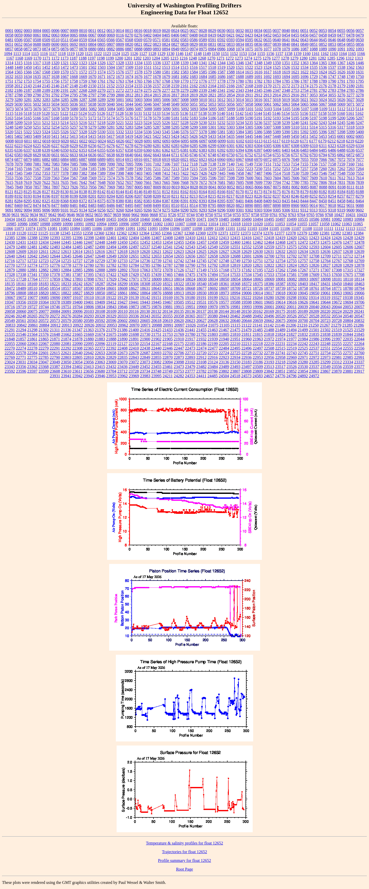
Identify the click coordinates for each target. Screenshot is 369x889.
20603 (134, 320)
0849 (304, 44)
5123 (73, 113)
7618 (18, 182)
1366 (332, 63)
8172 (249, 192)
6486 (332, 150)
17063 (145, 270)
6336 (18, 150)
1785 (286, 81)
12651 (134, 256)
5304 (240, 127)
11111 (329, 228)
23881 (348, 371)
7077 (360, 159)
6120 (295, 141)
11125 (43, 233)
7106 (166, 164)
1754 (37, 81)
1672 (111, 76)
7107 (175, 164)
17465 (167, 274)
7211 (157, 168)
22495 (235, 348)
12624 (190, 251)
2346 (267, 90)
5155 (295, 113)
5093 (194, 109)
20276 (66, 316)
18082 (292, 279)
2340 (212, 90)
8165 (212, 192)
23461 (167, 366)
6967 (240, 159)
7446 (231, 173)
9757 (246, 215)
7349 (28, 173)
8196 (46, 196)
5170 (74, 118)
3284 (55, 99)
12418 (269, 238)
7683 (231, 182)
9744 (191, 215)
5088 (148, 109)
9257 (111, 210)
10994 (101, 224)
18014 (179, 279)
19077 (32, 297)
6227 (55, 145)
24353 (190, 376)
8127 (46, 192)
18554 (55, 288)
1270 (211, 58)
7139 (221, 164)
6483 (304, 150)
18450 (337, 284)
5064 (295, 104)
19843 (111, 307)
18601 (111, 288)
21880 (89, 339)
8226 (258, 196)
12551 (235, 247)
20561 (21, 320)
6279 (138, 145)
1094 (8, 53)
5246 (350, 122)
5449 (286, 136)
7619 (28, 182)
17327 (359, 270)
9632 (24, 215)
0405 (166, 35)
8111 (351, 187)
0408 (194, 35)
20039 (303, 307)
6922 (194, 159)
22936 (246, 357)
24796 (291, 376)
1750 (360, 76)
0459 (332, 35)
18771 (337, 288)
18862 (134, 293)
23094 (167, 362)
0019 (157, 30)
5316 (332, 127)
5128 (120, 113)
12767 (337, 261)
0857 (9, 49)
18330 (190, 284)
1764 (129, 81)
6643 (157, 155)
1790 (332, 81)
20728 (337, 320)
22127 (122, 343)
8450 (323, 201)
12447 (89, 242)
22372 (100, 348)
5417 (111, 136)
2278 (175, 90)
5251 (37, 127)
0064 (64, 35)
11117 (361, 228)
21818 (269, 334)
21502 (325, 330)
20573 (55, 320)
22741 (280, 353)
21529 (359, 330)
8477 (55, 205)
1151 (225, 53)
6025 (111, 141)
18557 (66, 288)
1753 (28, 81)
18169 (32, 284)
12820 (246, 265)
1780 (240, 81)
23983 (145, 376)
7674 (212, 182)
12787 (167, 265)
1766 (148, 81)
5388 (267, 132)
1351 (286, 63)
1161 (316, 53)
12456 (190, 242)
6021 (74, 141)
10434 (10, 219)
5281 (111, 127)
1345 (231, 63)
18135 (10, 284)
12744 (190, 261)
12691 (246, 256)
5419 (129, 136)
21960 (246, 339)
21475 (235, 330)
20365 (190, 316)
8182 (323, 192)
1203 (146, 58)
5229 (194, 122)
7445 (221, 173)
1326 (101, 63)
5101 (249, 109)
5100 (240, 109)
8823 (240, 205)
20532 (325, 316)
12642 (32, 256)
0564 (92, 40)
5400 (360, 132)
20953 (112, 325)
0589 (203, 40)
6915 (129, 159)
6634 (83, 155)
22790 (55, 357)
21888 (111, 339)
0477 (341, 35)
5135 (175, 113)
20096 (78, 311)
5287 (157, 127)
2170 (267, 86)
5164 (18, 118)
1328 (120, 63)
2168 (249, 86)
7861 (46, 187)
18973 (224, 293)
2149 (83, 86)
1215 (174, 58)
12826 (314, 265)
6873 (360, 155)
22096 (100, 343)
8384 (157, 201)
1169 (28, 58)
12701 (280, 256)
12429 (359, 238)
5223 (138, 122)
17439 (156, 274)
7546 (323, 173)
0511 (64, 40)
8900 (295, 205)
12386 (21, 238)
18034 (213, 279)
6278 (129, 145)
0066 (83, 35)
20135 (178, 311)
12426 (337, 238)
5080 (74, 109)
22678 (134, 353)
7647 (92, 182)
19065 (348, 293)
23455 (156, 366)
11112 (339, 228)
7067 (332, 159)
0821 (138, 44)
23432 (111, 366)
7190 (138, 168)
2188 (37, 90)
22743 (291, 353)
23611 (77, 371)
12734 (134, 261)
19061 (325, 293)
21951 (235, 339)
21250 (314, 325)
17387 (77, 274)
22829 (111, 357)
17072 (156, 270)
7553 (9, 178)
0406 (175, 35)
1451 (37, 67)
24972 (314, 376)
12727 (77, 261)
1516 (194, 67)
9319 (341, 210)
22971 (303, 357)
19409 (100, 302)
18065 (258, 279)
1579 (148, 72)
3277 (350, 95)
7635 (64, 182)
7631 (55, 182)
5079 (65, 109)
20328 (100, 316)
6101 (231, 141)
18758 (303, 288)
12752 (269, 261)
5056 (231, 104)
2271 (111, 90)
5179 (157, 118)
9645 (61, 215)
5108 (314, 109)
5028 (360, 99)
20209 (314, 311)
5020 (295, 99)
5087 (139, 109)
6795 (332, 155)
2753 (295, 90)
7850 (28, 187)
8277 (350, 196)
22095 (89, 343)
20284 (77, 316)
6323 (332, 145)
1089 (323, 49)
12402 (122, 238)
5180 (166, 118)
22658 (111, 353)
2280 (194, 90)
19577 (224, 302)
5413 (74, 136)
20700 (303, 320)
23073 (145, 362)
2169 (258, 86)
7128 (203, 164)
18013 (168, 279)
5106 (295, 109)
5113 (350, 109)
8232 (267, 196)
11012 (202, 224)
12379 (302, 233)
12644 (55, 256)
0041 (295, 30)
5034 (55, 104)
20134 (167, 311)
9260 (120, 210)
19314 (314, 297)
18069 (269, 279)
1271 (220, 58)
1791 (341, 81)
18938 (213, 293)
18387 (280, 284)
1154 (252, 53)
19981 (235, 307)
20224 (336, 311)
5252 (46, 127)
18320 (156, 284)
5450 (295, 136)
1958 (9, 86)
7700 (267, 182)
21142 (269, 325)
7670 (194, 182)
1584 (194, 72)
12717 (21, 261)
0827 (175, 44)
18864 (145, 293)
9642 (52, 215)
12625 (201, 251)
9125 (74, 210)
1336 (157, 63)
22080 (55, 343)
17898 (89, 279)
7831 (341, 182)
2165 (221, 86)
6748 (212, 155)
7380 (74, 173)
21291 (10, 330)
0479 (360, 35)
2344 (249, 90)
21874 (66, 339)
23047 (43, 362)
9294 (212, 210)
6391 (212, 150)
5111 (332, 109)
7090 (111, 164)
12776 (55, 265)
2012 (18, 86)
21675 (111, 334)
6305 (267, 145)
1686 (221, 76)
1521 (240, 67)
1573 (92, 72)
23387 (55, 366)
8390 (175, 201)
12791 (201, 265)
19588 (235, 302)
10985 (11, 224)
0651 (9, 44)
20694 (291, 320)
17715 (10, 279)
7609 (314, 178)
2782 (323, 90)
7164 (9, 168)
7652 (120, 182)
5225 (157, 122)
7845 (9, 187)
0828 (184, 44)
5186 (212, 118)
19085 (44, 297)
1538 (341, 67)
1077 (267, 49)
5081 (83, 109)
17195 (258, 270)
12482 (43, 247)
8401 (240, 201)
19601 (258, 302)
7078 (9, 164)
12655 (179, 256)
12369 (201, 233)
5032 (37, 104)
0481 (9, 40)
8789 (203, 205)
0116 (120, 35)
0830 (203, 44)
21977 (291, 339)
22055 (10, 343)
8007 (148, 187)
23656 (89, 371)
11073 (19, 228)
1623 (314, 72)
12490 (100, 247)
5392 (304, 132)
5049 (175, 104)
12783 (122, 265)
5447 (267, 136)
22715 (190, 353)
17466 (179, 274)
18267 (89, 284)
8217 (231, 196)
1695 (295, 76)
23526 (291, 366)
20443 (224, 316)
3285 (64, 99)
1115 (35, 53)
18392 (291, 284)
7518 (286, 173)
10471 (201, 219)
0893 (157, 49)
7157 (323, 164)
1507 (120, 67)
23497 (246, 366)
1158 (288, 53)
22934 (235, 357)
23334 (348, 362)
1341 (203, 63)
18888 (167, 293)
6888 (92, 159)
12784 (134, 265)
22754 (325, 353)
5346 (175, 132)
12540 (156, 247)
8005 (139, 187)
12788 (179, 265)
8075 (277, 187)
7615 (9, 182)
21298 (32, 330)
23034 (32, 362)
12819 (235, 265)
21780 (190, 334)
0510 (55, 40)
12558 (258, 247)
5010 (203, 99)
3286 (74, 99)
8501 (166, 205)
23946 (100, 376)
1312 (349, 58)
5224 (148, 122)
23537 (314, 366)
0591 (212, 40)
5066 (314, 104)
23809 (258, 371)
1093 (360, 49)
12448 (100, 242)
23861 (314, 371)
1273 (239, 58)
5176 (129, 118)
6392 (221, 150)
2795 (74, 95)
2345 (258, 90)
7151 (267, 164)
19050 (314, 293)
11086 (97, 228)
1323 (83, 63)
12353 (76, 233)
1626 (341, 72)
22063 (32, 343)
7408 (157, 173)
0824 (166, 44)
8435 (286, 201)
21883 (100, 339)
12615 (89, 251)
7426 (203, 173)
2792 (55, 95)
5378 (203, 132)
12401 (111, 238)
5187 (221, 118)
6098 (212, 141)
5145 (267, 113)
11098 (197, 228)
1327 (111, 63)
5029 (9, 104)
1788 (314, 81)
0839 (277, 44)
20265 (32, 316)
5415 (92, 136)
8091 (332, 187)
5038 (92, 104)
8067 (268, 187)
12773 (21, 265)
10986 (22, 224)
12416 (246, 238)
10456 (122, 219)
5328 (83, 132)
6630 (46, 155)
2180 (350, 86)
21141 (258, 325)
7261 (332, 168)
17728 (21, 279)
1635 (37, 76)
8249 (304, 196)
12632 (280, 251)
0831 (212, 44)
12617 (111, 251)
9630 (6, 215)
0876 (64, 49)
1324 (92, 63)
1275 (257, 58)
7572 (101, 178)
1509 (129, 67)
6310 (314, 145)
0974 (194, 49)
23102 (190, 362)
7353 (46, 173)
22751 (314, 353)
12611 (43, 251)
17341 (32, 274)
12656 (190, 256)
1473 (74, 67)
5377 (194, 132)
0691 (64, 44)
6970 (258, 159)
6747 (203, 155)
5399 (350, 132)
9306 (286, 210)
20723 (325, 320)
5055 (221, 104)
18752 (291, 288)
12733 (122, 261)
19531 (201, 302)
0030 (221, 30)
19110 (89, 297)
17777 (44, 279)
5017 (267, 99)
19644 (325, 302)
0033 (249, 30)
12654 (167, 256)
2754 (304, 90)
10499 (291, 219)
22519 (291, 348)
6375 (175, 150)
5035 (64, 104)
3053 (314, 95)
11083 (64, 228)
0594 (240, 40)
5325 (55, 132)
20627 (201, 320)
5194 (286, 118)
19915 (179, 307)
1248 (193, 58)
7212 (166, 168)
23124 (213, 362)
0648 (341, 40)
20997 (179, 325)
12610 (32, 251)
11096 (175, 228)
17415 (100, 274)
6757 (295, 155)
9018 (332, 205)
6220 (359, 141)
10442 (66, 219)
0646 (332, 40)
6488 (341, 150)
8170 (240, 192)
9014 (314, 205)
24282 (179, 376)
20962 (123, 325)
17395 (89, 274)
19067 (10, 297)
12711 (337, 256)
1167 (10, 58)
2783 (332, 90)
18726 (258, 288)
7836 (350, 182)
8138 (83, 192)
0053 (323, 30)
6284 (184, 145)
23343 (10, 366)
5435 (231, 136)
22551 (325, 348)
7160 (350, 164)
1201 (128, 58)
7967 (102, 187)
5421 (148, 136)
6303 (249, 145)
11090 (119, 228)
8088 (323, 187)
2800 (120, 95)
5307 (267, 127)
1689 (249, 76)
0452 (267, 35)
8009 (157, 187)
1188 (83, 58)
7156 (313, 164)
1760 (92, 81)
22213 (246, 343)
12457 (201, 242)
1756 (55, 81)
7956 (92, 187)
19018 (280, 293)
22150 (134, 343)
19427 (122, 302)
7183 (74, 168)
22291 (55, 348)
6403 (286, 150)
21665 (77, 334)
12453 (156, 242)
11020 (258, 224)
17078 (167, 270)
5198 (323, 118)
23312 (337, 362)
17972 (145, 279)
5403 (28, 136)
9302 (249, 210)
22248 (325, 343)
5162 (359, 113)
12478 (359, 242)
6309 (304, 145)
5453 (323, 136)
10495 (269, 219)
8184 (341, 192)
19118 (100, 297)
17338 (21, 274)
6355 (101, 150)
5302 (221, 127)
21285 (347, 325)
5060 (258, 104)
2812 (129, 95)
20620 (179, 320)
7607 (304, 178)
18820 (43, 293)
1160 (307, 53)
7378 (64, 173)
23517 (280, 366)
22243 (314, 343)
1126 (134, 53)
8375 (101, 201)
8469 (18, 205)
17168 (224, 270)
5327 (74, 132)
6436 (295, 150)
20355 (167, 316)
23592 (10, 371)
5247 (360, 122)
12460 (235, 242)
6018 (46, 141)
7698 (249, 182)
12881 (32, 270)
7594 (194, 178)
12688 (235, 256)
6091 (148, 141)
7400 (129, 173)
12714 (359, 256)
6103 (249, 141)
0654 (28, 44)
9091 (9, 210)
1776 (203, 81)
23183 (246, 362)
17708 (359, 274)
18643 (156, 288)
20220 (325, 311)
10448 (89, 219)
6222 (9, 145)
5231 (212, 122)
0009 (74, 30)
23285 (314, 362)
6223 (18, 145)
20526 (291, 316)
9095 (37, 210)
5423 (166, 136)
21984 (303, 339)
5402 (18, 136)
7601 (258, 178)
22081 (66, 343)
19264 (257, 297)
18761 (314, 288)
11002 (158, 224)
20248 (21, 316)
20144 (224, 311)
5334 (138, 132)
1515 (184, 67)
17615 (325, 274)
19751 (66, 307)
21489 (280, 330)
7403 (138, 173)
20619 (167, 320)
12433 (32, 242)
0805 (101, 44)
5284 (138, 127)
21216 (302, 325)
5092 (185, 109)
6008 (9, 141)
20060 (21, 311)
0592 (221, 40)
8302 (37, 201)
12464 (269, 242)
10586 (314, 219)
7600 (249, 178)
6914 (120, 159)
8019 (175, 187)
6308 (295, 145)
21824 (280, 334)
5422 (157, 136)
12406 (145, 238)
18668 (190, 288)
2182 (9, 90)
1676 (138, 76)
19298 (291, 297)
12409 (179, 238)
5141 (230, 113)
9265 (138, 210)
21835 (314, 334)
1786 (295, 81)
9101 (64, 210)
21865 (43, 339)
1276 (266, 58)
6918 (157, 159)
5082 (92, 109)
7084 (65, 164)
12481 (32, 247)
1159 (297, 53)
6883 (55, 159)
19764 (77, 307)
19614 (280, 302)
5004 (148, 99)
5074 (19, 109)
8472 (28, 205)
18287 (100, 284)
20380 (213, 316)
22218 (258, 343)
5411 (55, 136)
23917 (359, 371)
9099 (55, 210)
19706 (359, 302)
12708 (314, 256)
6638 (111, 155)
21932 (201, 339)
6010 (19, 141)
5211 (37, 122)
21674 (100, 334)
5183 (194, 118)
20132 (156, 311)
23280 (303, 362)
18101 (337, 279)
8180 (314, 192)
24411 (201, 376)
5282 (120, 127)
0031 (231, 30)
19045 (303, 293)
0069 (111, 35)
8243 (286, 196)
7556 (18, 178)
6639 (120, 155)
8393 (203, 201)
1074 (240, 49)
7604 (277, 178)
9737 (181, 215)
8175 (277, 192)
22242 (303, 343)
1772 (194, 81)
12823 (280, 265)
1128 (152, 53)
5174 (111, 118)
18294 (111, 284)
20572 (43, 320)
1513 (166, 67)
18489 (21, 288)
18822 (66, 293)
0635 (267, 40)
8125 (28, 192)
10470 (190, 219)
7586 (157, 178)
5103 (268, 109)
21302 (43, 330)
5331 (111, 132)
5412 (64, 136)
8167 (231, 192)
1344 (221, 63)
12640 (10, 256)
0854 (341, 44)
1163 (334, 53)
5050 (184, 104)
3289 (101, 99)
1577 (129, 72)
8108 (341, 187)
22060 (21, 343)
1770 (184, 81)
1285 (331, 58)
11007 (180, 224)
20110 (123, 311)
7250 (258, 168)
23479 (190, 366)
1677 (148, 76)
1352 (295, 63)
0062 (46, 35)
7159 (341, 164)
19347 (10, 302)
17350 (43, 274)
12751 (258, 261)
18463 (359, 284)
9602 (360, 210)
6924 (212, 159)
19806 (89, 307)
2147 (64, 86)
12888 (100, 270)
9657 (108, 215)
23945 (89, 376)
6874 (9, 159)
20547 (359, 316)
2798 (101, 95)
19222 (246, 297)
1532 (295, 67)
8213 (194, 196)
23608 (55, 371)
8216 (221, 196)
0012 (101, 30)
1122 (98, 53)
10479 (213, 219)
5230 (203, 122)
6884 (64, 159)
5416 (101, 136)
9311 (295, 210)
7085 (74, 164)
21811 (246, 334)
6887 (83, 159)
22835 (122, 357)
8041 (212, 187)
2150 (92, 86)
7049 (295, 159)
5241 (304, 122)
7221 (231, 168)
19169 (167, 297)
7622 (46, 182)
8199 (74, 196)
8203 (101, 196)
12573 (280, 247)
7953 (83, 187)
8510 (175, 205)
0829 (194, 44)
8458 (341, 201)
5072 (360, 104)
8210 (166, 196)
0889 (148, 49)
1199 (110, 58)
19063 (337, 293)
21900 (145, 339)
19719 (21, 307)
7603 (267, 178)
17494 (213, 274)
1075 (249, 49)
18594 (100, 288)
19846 (122, 307)
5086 (129, 109)
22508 (269, 348)
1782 (258, 81)
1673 (120, 76)
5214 (64, 122)
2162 (194, 86)
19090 (55, 297)
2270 (101, 90)
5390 (286, 132)
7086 (83, 164)
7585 (148, 178)
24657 (269, 376)
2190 (55, 90)
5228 (184, 122)
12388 (32, 238)
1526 (286, 67)
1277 (276, 58)
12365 (155, 233)
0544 (74, 40)
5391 (295, 132)
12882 (43, 270)
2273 (129, 90)
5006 (166, 99)
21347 (77, 330)
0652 (18, 44)
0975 (203, 49)
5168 (55, 118)
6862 (341, 155)
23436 (122, 366)
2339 (203, 90)
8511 (184, 205)
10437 (43, 219)
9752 (218, 215)
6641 (138, 155)
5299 (194, 127)
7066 (323, 159)
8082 (295, 187)
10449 (100, 219)
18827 (77, 293)
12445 (66, 242)
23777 (190, 371)
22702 (167, 353)
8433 (277, 201)
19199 (213, 297)
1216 (183, 58)
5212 (46, 122)
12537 (145, 247)
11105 (274, 228)
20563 (32, 320)
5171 (83, 118)
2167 (240, 86)
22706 (179, 353)
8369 (74, 201)
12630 (258, 251)
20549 (10, 320)
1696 (304, 76)
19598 (246, 302)
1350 (277, 63)
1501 (83, 67)
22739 (269, 353)
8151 (157, 192)
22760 (359, 353)
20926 (89, 325)
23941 (66, 376)
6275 (101, 145)
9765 (310, 215)
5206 (350, 118)
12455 (179, 242)
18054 (235, 279)
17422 (111, 274)
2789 (28, 95)
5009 (194, 99)
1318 (46, 63)
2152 (111, 86)
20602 (122, 320)
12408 (167, 238)
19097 (66, 297)
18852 (111, 293)
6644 (166, 155)
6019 (56, 141)
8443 (295, 201)
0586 (194, 40)
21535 (10, 334)
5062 (277, 104)
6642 (148, 155)
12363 (133, 233)
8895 (258, 205)
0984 (212, 49)
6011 (28, 141)
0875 (55, 49)
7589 (175, 178)
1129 (161, 53)
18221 (55, 284)
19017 (269, 293)
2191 (64, 90)
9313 (314, 210)
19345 (359, 297)
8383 (148, 201)
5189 (240, 118)
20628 (213, 320)
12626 (213, 251)
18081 (280, 279)
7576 (120, 178)
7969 (111, 187)
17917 (100, 279)
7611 (332, 178)
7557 (28, 178)
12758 (314, 261)
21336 (66, 330)
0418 (203, 35)
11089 (108, 228)
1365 (323, 63)
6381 (184, 150)
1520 (231, 67)
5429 (203, 136)
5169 (64, 118)
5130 (129, 113)
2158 (166, 86)
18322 (179, 284)
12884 (66, 270)
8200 (83, 196)
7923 (65, 187)
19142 (145, 297)
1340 (194, 63)
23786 (213, 371)
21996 (325, 339)
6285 (194, 145)
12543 (190, 247)
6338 (37, 150)
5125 (92, 113)
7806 (323, 182)
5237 (267, 122)
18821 (55, 293)
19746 (55, 307)
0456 (304, 35)
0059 (18, 35)
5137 (193, 113)
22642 (89, 353)
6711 (175, 155)
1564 (9, 72)
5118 (28, 113)
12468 (280, 242)
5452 (314, 136)
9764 (301, 215)
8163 (194, 192)
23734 (145, 371)
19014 (258, 293)
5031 (28, 104)
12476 (337, 242)
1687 (231, 76)
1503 (101, 67)
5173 (101, 118)
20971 (145, 325)
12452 (145, 242)
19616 (291, 302)
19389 (66, 302)
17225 (269, 270)
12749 (235, 261)
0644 (314, 40)
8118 (360, 187)
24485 (212, 376)
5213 (55, 122)
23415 (100, 366)
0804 (92, 44)
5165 (28, 118)
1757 (64, 81)
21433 (167, 330)
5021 (304, 99)
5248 (9, 127)
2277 (166, 90)
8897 (267, 205)
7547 (332, 173)
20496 (269, 316)
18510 (32, 288)
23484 (213, 366)
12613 (66, 251)
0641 (286, 40)
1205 (165, 58)
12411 (201, 238)
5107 (305, 109)
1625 (332, 72)
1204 (156, 58)
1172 (55, 58)
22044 (359, 339)
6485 (323, 150)
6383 (203, 150)
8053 (240, 187)
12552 (246, 247)
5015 (249, 99)
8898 (277, 205)
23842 (269, 371)
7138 (212, 164)
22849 (145, 357)
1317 (37, 63)
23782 (201, 371)
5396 (323, 132)
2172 (286, 86)
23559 (348, 366)
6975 (277, 159)
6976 (286, 159)
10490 (246, 219)
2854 (231, 95)
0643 (304, 40)
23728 (134, 371)
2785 (350, 90)
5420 (138, 136)
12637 (337, 251)
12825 (303, 265)
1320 (55, 63)
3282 (37, 99)
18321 (167, 284)
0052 (314, 30)
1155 (261, 53)
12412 (213, 238)
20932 (100, 325)
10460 (145, 219)
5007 (175, 99)
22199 (213, 343)
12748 (224, 261)
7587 (166, 178)
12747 (213, 261)
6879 (28, 159)
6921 (184, 159)
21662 (66, 334)
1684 (203, 76)
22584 (32, 353)
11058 (325, 224)
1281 (313, 58)
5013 (231, 99)
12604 (325, 247)
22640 (77, 353)
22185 (190, 343)
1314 (9, 63)
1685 (212, 76)
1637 (46, 76)
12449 (111, 242)
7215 (194, 168)
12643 (43, 256)
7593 (184, 178)
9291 (194, 210)
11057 (313, 224)
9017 (323, 205)
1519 (221, 67)
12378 (291, 233)
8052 (231, 187)
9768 (329, 215)
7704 (277, 182)
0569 (138, 40)
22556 (359, 348)
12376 (268, 233)
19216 (235, 297)
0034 (258, 30)
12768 (348, 261)
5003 (138, 99)
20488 (246, 316)
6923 (203, 159)
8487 (120, 205)
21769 (179, 334)
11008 (191, 224)
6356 (111, 150)
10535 (303, 219)
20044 (337, 307)
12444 (55, 242)
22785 (43, 357)
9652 (89, 215)
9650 (80, 215)
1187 (73, 58)
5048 (166, 104)
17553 (269, 274)
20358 (179, 316)
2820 (203, 95)
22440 (156, 348)
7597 (221, 178)
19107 (78, 297)
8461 (350, 201)
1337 (166, 63)
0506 (18, 40)
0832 (221, 44)
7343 (9, 173)
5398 (341, 132)
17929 (111, 279)
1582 (175, 72)
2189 (46, 90)
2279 (184, 90)
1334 (138, 63)
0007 (64, 30)
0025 (184, 30)
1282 (322, 58)
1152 (234, 53)
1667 (64, 76)
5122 (64, 113)
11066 (8, 228)
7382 (83, 173)
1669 (83, 76)
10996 (124, 224)
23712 (122, 371)
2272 (120, 90)
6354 (92, 150)
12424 (325, 238)
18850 (100, 293)
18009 (156, 279)
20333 (122, 316)
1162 (325, 53)
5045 (138, 104)
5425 (184, 136)
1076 (258, 49)
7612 (341, 178)
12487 (89, 247)
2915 (286, 95)
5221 (120, 122)
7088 (92, 164)
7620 (37, 182)
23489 (224, 366)
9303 (258, 210)
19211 (224, 297)
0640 (277, 40)
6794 (323, 155)
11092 (142, 228)
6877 (18, 159)
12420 (291, 238)
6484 (314, 150)
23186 (258, 362)
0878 (83, 49)
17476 (201, 274)
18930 (201, 293)
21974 (280, 339)
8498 (148, 205)
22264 (359, 343)
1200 (119, 58)
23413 (89, 366)
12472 (303, 242)
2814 (148, 95)
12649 (111, 256)
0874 (46, 49)
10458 (134, 219)
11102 (241, 228)
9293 (203, 210)
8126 (37, 192)
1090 (332, 49)
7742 (286, 182)
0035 (267, 30)
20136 (190, 311)
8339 (55, 201)
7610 (323, 178)
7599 (240, 178)
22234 (291, 343)
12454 (167, 242)
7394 (111, 173)
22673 (122, 353)
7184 (83, 168)
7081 (37, 164)
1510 (138, 67)
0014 (120, 30)
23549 (325, 366)
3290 (111, 99)
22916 (213, 357)
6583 (18, 155)
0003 (28, 30)
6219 (350, 141)
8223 (249, 196)
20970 (134, 325)
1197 (92, 58)
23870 (337, 371)
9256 (101, 210)
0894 (166, 49)
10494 (258, 219)
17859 (55, 279)
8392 (194, 201)
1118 (62, 53)
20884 (44, 325)
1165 (352, 53)
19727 (32, 307)
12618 (122, 251)
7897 (56, 187)
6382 (194, 150)
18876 (156, 293)
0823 (157, 44)
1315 (18, 63)
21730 (145, 334)
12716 (10, 261)
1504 (111, 67)
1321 (64, 63)
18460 (348, 284)
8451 (332, 201)
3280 (18, 99)
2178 (332, 86)
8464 (360, 201)
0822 (148, 44)
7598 (231, 178)
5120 (46, 113)
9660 (126, 215)
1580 (157, 72)
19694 (348, 302)
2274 (138, 90)
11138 (54, 233)
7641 (74, 182)
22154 (145, 343)
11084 (75, 228)
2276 (157, 90)
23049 (55, 362)
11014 (213, 224)
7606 (295, 178)
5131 (138, 113)
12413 (224, 238)
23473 (179, 366)
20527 (303, 316)
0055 (341, 30)
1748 (341, 76)
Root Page (184, 869)
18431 (325, 284)
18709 (235, 288)
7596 (212, 178)
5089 (157, 109)
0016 (138, 30)
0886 (120, 49)
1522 (249, 67)
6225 (37, 145)
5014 (240, 99)
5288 (166, 127)
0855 (350, 44)
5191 (258, 118)
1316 (28, 63)
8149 (148, 192)
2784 (341, 90)
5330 (101, 132)
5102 (258, 109)
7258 (314, 168)
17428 (122, 274)
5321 (18, 132)
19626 (303, 302)
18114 (359, 279)
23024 (10, 362)
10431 (350, 215)
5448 (277, 136)
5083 (102, 109)
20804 (348, 320)
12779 (77, 265)
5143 (249, 113)
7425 (194, 173)
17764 (32, 279)
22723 (213, 353)
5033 (46, 104)
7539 (304, 173)
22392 (111, 348)
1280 (303, 58)
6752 (249, 155)
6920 (175, 159)
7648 (101, 182)
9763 (292, 215)
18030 (202, 279)
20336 (134, 316)
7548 (341, 173)
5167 (46, 118)
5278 (83, 127)
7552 (360, 173)
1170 (37, 58)
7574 (111, 178)
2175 (314, 86)
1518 (212, 67)
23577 (359, 366)
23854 (303, 371)
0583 (184, 40)
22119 (111, 343)
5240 (295, 122)
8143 (111, 192)
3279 (9, 99)
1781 (249, 81)
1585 (203, 72)
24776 (280, 376)
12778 (66, 265)
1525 (277, 67)
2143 (28, 86)
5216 (83, 122)
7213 (175, 168)
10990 (68, 224)
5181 (175, 118)
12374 (257, 233)
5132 (147, 113)
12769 (359, 261)
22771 (21, 357)
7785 (304, 182)
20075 (32, 311)
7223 (249, 168)
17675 (348, 274)
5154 (286, 113)
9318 (332, 210)
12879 (10, 270)
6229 (74, 145)
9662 (135, 215)
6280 (148, 145)
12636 (325, 251)
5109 (323, 109)
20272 (55, 316)
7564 (64, 178)
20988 (157, 325)
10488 (235, 219)
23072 (134, 362)
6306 (277, 145)
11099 (208, 228)
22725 (235, 353)
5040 (111, 104)
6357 (120, 150)
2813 (138, 95)
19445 (156, 302)
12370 (212, 233)
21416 (145, 330)
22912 (201, 357)
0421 (231, 35)
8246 (295, 196)
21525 (348, 330)
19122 (111, 297)
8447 (314, 201)
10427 (339, 215)
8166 (221, 192)
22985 (348, 357)
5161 (350, 113)
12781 (100, 265)
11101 (230, 228)
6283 (175, 145)
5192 (267, 118)
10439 (55, 219)
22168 (167, 343)
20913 (66, 325)
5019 (286, 99)
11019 (247, 224)
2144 (37, 86)
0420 (221, 35)
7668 (184, 182)
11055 (302, 224)
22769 (10, 357)
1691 (258, 76)
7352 (37, 173)
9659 (117, 215)
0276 (138, 35)
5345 (166, 132)
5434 (221, 136)
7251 (267, 168)
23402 (77, 366)
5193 (277, 118)
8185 (350, 192)
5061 (267, 104)
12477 (348, 242)
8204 (111, 196)
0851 (314, 44)
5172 (92, 118)
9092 (18, 210)
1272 (229, 58)
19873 (134, 307)
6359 (138, 150)
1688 (240, 76)
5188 (231, 118)
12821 (258, 265)
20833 (10, 325)
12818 (224, 265)
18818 (32, 293)
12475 (325, 242)
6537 (360, 150)
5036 (74, 104)
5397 (332, 132)
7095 (129, 164)
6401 (277, 150)
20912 (55, 325)
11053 (280, 224)
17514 (224, 274)
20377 (201, 316)
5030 (18, 104)
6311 (323, 145)
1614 (240, 72)
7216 (203, 168)
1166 (361, 53)
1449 (18, 67)
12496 (122, 247)
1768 (166, 81)
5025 (332, 99)
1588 (231, 72)
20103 (89, 311)
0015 (129, 30)
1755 (46, 81)
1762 (111, 81)
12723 (43, 261)
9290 (184, 210)
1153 (243, 53)
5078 (56, 109)
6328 (341, 145)
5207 (360, 118)
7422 (184, 173)
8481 (74, 205)
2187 (28, 90)
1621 (295, 72)
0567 (120, 40)
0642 (295, 40)
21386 (122, 330)
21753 (167, 334)
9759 (264, 215)
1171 (46, 58)
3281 (28, 99)
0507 (28, 40)
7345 (18, 173)
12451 (134, 242)
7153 (286, 164)
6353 (83, 150)
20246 (10, 316)
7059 (314, 159)
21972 (269, 339)
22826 (100, 357)
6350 (64, 150)
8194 (37, 196)
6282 (166, 145)
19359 (32, 302)
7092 (120, 164)
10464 (179, 219)
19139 (134, 297)
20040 (314, 307)
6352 (74, 150)
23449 (134, 366)
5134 (166, 113)
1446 (360, 63)
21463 (213, 330)
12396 (77, 238)
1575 (111, 72)
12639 (359, 251)
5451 (304, 136)
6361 (157, 150)
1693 (277, 76)
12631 (269, 251)
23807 (235, 371)
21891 (134, 339)
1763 (120, 81)
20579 (66, 320)
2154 (129, 86)
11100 (219, 228)
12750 (246, 261)
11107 (296, 228)
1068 (231, 49)
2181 (360, 86)
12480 (21, 247)
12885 (77, 270)
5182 (184, 118)
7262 (341, 168)
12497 (134, 247)
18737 (269, 288)
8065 (249, 187)
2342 (231, 90)
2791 (46, 95)
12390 (43, 238)
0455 (295, 35)
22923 (224, 357)
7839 (360, 182)
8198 (64, 196)
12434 (43, 242)
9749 (200, 215)
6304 (258, 145)
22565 (10, 353)
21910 (179, 339)
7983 (120, 187)
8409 (267, 201)
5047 (157, 104)
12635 (314, 251)
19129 (122, 297)
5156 (304, 113)
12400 (100, 238)
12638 (348, 251)
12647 (89, 256)
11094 (164, 228)
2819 (194, 95)
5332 (120, 132)
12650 (122, 256)
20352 (156, 316)
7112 (185, 164)
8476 (46, 205)
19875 (145, 307)
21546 (21, 334)
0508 (37, 40)
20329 (111, 316)
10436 (32, 219)
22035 (348, 339)
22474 (201, 348)
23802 (224, 371)
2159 (175, 86)
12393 (55, 238)
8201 (92, 196)
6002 (350, 136)
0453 (277, 35)
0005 (46, 30)
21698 (134, 334)
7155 (304, 164)
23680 (100, 371)
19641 (314, 302)
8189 (9, 196)
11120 (21, 233)
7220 (221, 168)
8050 (222, 187)
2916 (295, 95)
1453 (55, 67)
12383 (347, 233)
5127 (110, 113)
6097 (203, 141)
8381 (129, 201)
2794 (64, 95)
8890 (249, 205)
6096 (194, 141)
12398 (89, 238)
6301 (231, 145)
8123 (18, 192)
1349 (267, 63)
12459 (224, 242)
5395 (314, 132)
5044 (129, 104)
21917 (190, 339)
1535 (314, 67)
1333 (129, 63)
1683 (194, 76)
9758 (255, 215)
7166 (28, 168)
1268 (202, 58)
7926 (74, 187)
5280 (101, 127)
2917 (304, 95)
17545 (258, 274)
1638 (55, 76)
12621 (156, 251)
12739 (156, 261)
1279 (294, 58)
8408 (258, 201)
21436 (179, 330)
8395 (221, 201)
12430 (10, 242)
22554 (337, 348)
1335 (148, 63)
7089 (102, 164)
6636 (92, 155)
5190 (249, 118)
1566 (28, 72)
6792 (304, 155)
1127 (143, 53)
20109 (111, 311)
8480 (64, 205)
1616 (258, 72)
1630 (350, 72)
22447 (179, 348)
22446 (167, 348)
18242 (77, 284)
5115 (9, 113)
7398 (120, 173)
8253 (323, 196)
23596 (21, 371)
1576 (120, 72)
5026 (341, 99)
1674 (129, 76)
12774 (32, 265)
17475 (190, 274)
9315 (323, 210)
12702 (291, 256)
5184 (203, 118)
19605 (269, 302)
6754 (267, 155)
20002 (280, 307)
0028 (203, 30)
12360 (99, 233)
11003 (169, 224)
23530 (303, 366)
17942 (123, 279)
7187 (111, 168)
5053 (212, 104)
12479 (10, 247)
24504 (224, 376)
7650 (111, 182)
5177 (138, 118)
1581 (166, 72)
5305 (249, 127)
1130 (170, 53)
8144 (120, 192)
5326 (64, 132)
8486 (111, 205)
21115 (235, 325)
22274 (21, 348)
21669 (89, 334)
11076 (41, 228)
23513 (269, 366)
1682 (184, 76)
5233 (231, 122)
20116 (134, 311)
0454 (286, 35)
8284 (18, 201)
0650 (360, 40)
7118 (194, 164)
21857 (21, 339)
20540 (348, 316)
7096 (139, 164)
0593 (231, 40)
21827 (291, 334)
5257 (74, 127)
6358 (129, 150)
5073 (9, 109)
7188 (120, 168)
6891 (111, 159)
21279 (336, 325)
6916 (138, 159)
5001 (120, 99)
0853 (332, 44)
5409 (37, 136)
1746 (323, 76)
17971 (134, 279)
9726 (172, 215)
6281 (157, 145)
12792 (213, 265)
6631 (55, 155)
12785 (145, 265)
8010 (166, 187)
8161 (175, 192)
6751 (240, 155)
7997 (129, 187)
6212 (332, 141)
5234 (240, 122)
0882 (111, 49)
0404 (157, 35)
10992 (90, 224)
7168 (46, 168)
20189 (303, 311)
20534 (337, 316)
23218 (280, 362)
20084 (55, 311)
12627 (224, 251)
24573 (246, 376)
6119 (286, 141)
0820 (129, 44)
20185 (291, 311)
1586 (212, 72)
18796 (10, 293)
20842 (21, 325)
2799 (111, 95)
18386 (269, 284)
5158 (323, 113)
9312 (304, 210)
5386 (258, 132)
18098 (326, 279)
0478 (350, 35)
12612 (55, 251)
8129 (55, 192)
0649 (350, 40)
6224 (28, 145)
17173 (235, 270)
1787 (304, 81)
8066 (258, 187)
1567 (37, 72)
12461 (246, 242)
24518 (235, 376)
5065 (304, 104)
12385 (10, 238)
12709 (325, 256)
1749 (350, 76)
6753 (258, 155)
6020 (65, 141)
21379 (111, 330)
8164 (203, 192)
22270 (10, 348)
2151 (101, 86)
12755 (291, 261)
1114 (26, 53)
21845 (359, 334)
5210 (28, 122)
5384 (240, 132)
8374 (92, 201)
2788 (18, 95)
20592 (100, 320)
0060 (28, 35)
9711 (163, 215)
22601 (43, 353)
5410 (46, 136)
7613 (350, 178)
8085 (305, 187)
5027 (350, 99)
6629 (37, 155)
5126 (101, 113)
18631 (145, 288)
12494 (111, 247)
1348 (258, 63)
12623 (179, 251)
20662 (269, 320)
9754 (227, 215)
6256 (92, 145)
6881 (37, 159)
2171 (277, 86)
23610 (66, 371)
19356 (21, 302)
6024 (102, 141)
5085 (120, 109)
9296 (221, 210)
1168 (19, 58)
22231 (280, 343)
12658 (213, 256)
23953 (111, 376)
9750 (209, 215)
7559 (46, 178)
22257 (348, 343)
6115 (267, 141)
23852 (291, 371)
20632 (224, 320)
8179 (304, 192)
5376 (184, 132)
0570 (148, 40)
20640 (235, 320)
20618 (156, 320)
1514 (175, 67)
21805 (224, 334)
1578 (138, 72)
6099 (222, 141)
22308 (77, 348)
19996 (258, 307)
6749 (221, 155)
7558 (37, 178)
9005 (304, 205)
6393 (231, 150)
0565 (101, 40)
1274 (248, 58)
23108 (201, 362)
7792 (314, 182)
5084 (111, 109)
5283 (129, 127)
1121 (89, 53)
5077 (46, 109)
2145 (46, 86)
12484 (66, 247)
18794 (359, 288)
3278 (360, 95)
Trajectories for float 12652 (184, 852)
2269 (92, 90)
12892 (122, 270)
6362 (166, 150)
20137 (201, 311)
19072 (21, 297)
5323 (37, 132)
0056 (350, 30)
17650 (337, 274)
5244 (332, 122)
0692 (74, 44)
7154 (295, 164)
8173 (258, 192)
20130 (145, 311)
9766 (320, 215)
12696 (258, 256)
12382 (336, 233)
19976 (224, 307)
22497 (258, 348)
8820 (231, 205)
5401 (9, 136)
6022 (83, 141)
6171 (304, 141)
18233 (66, 284)
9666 (144, 215)
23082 (156, 362)
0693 (83, 44)
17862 (66, 279)
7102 (157, 164)
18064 (247, 279)
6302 (240, 145)
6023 (92, 141)
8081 (286, 187)
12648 (100, 256)
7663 (157, 182)
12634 (303, 251)
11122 (32, 233)
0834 (240, 44)
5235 (249, 122)
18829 (89, 293)
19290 (280, 297)
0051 (304, 30)
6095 (185, 141)
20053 (348, 307)
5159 (332, 113)
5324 (46, 132)
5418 (120, 136)
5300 (203, 127)
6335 (9, 150)
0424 (258, 35)
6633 (74, 155)
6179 (323, 141)
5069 (341, 104)
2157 (157, 86)
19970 (213, 307)
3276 (341, 95)
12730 (111, 261)
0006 (55, 30)
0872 (28, 49)
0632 (258, 40)
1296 (340, 58)
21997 (337, 339)
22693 (156, 353)
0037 (277, 30)
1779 (231, 81)
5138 (203, 113)
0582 (175, 40)
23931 (55, 376)
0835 (249, 44)
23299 (325, 362)
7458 (240, 173)
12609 (21, 251)
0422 (240, 35)
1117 (53, 53)
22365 (89, 348)
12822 (269, 265)
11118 (10, 233)
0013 (111, 30)
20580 (77, 320)
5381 (221, 132)
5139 (212, 113)
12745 (201, 261)
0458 (323, 35)
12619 (134, 251)
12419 (280, 238)
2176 (323, 86)
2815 (157, 95)
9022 (341, 205)
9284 (175, 210)
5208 (9, 122)
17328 (10, 274)
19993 (246, 307)
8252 (314, 196)
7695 (240, 182)
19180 (190, 297)
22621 (66, 353)
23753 (179, 371)
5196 (304, 118)
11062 (336, 224)
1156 (270, 53)
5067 (323, 104)
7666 (175, 182)
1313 (359, 58)
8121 (9, 192)
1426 (350, 63)
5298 (184, 127)
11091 (130, 228)
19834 (100, 307)
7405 (148, 173)
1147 (188, 53)
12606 (348, 247)
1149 (207, 53)
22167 (156, 343)
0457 (314, 35)
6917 (148, 159)
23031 (21, 362)
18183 (43, 284)
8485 (101, 205)
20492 (258, 316)
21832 (303, 334)
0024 (175, 30)
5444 (240, 136)
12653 (156, 256)
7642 (83, 182)
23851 (280, 371)
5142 (239, 113)
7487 (258, 173)
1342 (212, 63)
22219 (269, 343)
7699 (258, 182)
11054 (291, 224)
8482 (83, 205)
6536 (350, 150)
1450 (28, 67)
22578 (21, 353)
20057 (359, 307)
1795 (360, 81)
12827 (325, 265)
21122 (246, 325)
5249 (18, 127)
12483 (55, 247)
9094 (28, 210)
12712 (348, 256)
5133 (156, 113)
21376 (100, 330)
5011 (212, 99)
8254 (332, 196)
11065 (358, 224)
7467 (249, 173)
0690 (55, 44)
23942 (78, 376)
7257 (304, 168)
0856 (360, 44)
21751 (156, 334)
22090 (77, 343)
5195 (295, 118)
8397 (231, 201)
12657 (201, 256)
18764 (325, 288)
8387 (166, 201)
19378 (55, 302)
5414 (83, 136)
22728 (246, 353)
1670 (92, 76)
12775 (43, 265)
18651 (167, 288)
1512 (157, 67)
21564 (32, 334)
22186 (201, 343)
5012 (221, 99)
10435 (21, 219)
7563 (55, 178)
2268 (83, 90)
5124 (83, 113)
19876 (156, 307)
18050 (224, 279)
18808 (21, 293)
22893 (190, 357)
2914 (277, 95)
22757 (348, 353)
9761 (274, 215)
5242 (314, 122)
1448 (9, 67)
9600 (350, 210)
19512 (190, 302)
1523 (258, 67)
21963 (258, 339)
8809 (221, 205)
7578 (129, 178)
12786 (156, 265)
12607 (359, 247)
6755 (277, 155)
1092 (350, 49)
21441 (190, 330)
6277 (120, 145)
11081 (52, 228)
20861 (33, 325)
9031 (350, 205)
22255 (337, 343)
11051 (269, 224)
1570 (64, 72)
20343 (145, 316)
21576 (43, 334)
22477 (213, 348)
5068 (332, 104)
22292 (66, 348)
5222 (129, 122)
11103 (252, 228)
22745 (303, 353)
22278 (32, 348)
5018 (277, 99)
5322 (28, 132)
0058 (9, 35)
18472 (10, 288)
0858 (18, 49)
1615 (249, 72)
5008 (184, 99)
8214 (203, 196)
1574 (101, 72)
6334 (360, 145)
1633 (18, 76)
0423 (249, 35)
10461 (156, 219)
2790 (37, 95)
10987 (34, 224)
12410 (190, 238)
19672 (337, 302)
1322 (74, 63)
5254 (55, 127)
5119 (36, 113)
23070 (122, 362)
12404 (134, 238)
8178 (295, 192)
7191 (148, 168)
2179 (341, 86)
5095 (212, 109)
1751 (9, 81)
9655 (98, 215)
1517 (203, 67)
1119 (71, 53)
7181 (55, 168)
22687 (145, 353)
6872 (350, 155)
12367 (178, 233)
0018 (148, 30)
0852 (323, 44)
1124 (116, 53)
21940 (224, 339)
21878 (77, 339)
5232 (221, 122)
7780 (295, 182)
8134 (74, 192)
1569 (55, 72)
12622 (167, 251)
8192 (18, 196)
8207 (138, 196)
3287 (83, 99)
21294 (21, 330)
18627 (134, 288)
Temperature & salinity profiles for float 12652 (184, 843)
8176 (286, 192)
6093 (166, 141)
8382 (138, 201)
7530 (295, 173)
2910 (240, 95)
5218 (101, 122)
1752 (18, 81)
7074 (350, 159)
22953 (258, 357)
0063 (55, 35)
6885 (74, 159)
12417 (258, 238)
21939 (213, 339)
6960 (221, 159)
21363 (89, 330)
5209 (18, 122)
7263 (350, 168)
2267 (74, 90)
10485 (224, 219)
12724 (55, 261)
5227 (175, 122)
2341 (221, 90)
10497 (280, 219)
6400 (267, 150)
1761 (101, 81)
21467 (224, 330)
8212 (184, 196)
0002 (18, 30)
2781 (314, 90)
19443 (145, 302)
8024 (185, 187)
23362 (32, 366)
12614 (77, 251)
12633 (291, 251)
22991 (359, 357)
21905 (167, 339)
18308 (145, 284)
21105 (224, 325)
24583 (257, 376)
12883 (55, 270)
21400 (134, 330)
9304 (267, 210)
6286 (203, 145)
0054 (332, 30)
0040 (286, 30)
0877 (74, 49)
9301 (240, 210)
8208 (148, 196)
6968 (249, 159)
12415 (235, 238)
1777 (212, 81)
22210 (235, 343)
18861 (122, 293)
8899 (286, 205)
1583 (184, 72)
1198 (101, 58)
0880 (92, 49)
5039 (101, 104)
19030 (291, 293)
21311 (55, 330)
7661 (148, 182)
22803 (66, 357)
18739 (280, 288)
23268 (291, 362)
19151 (156, 297)
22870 (167, 357)
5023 (314, 99)
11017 (224, 224)
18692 (213, 288)
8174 (267, 192)
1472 (64, 67)
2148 (74, 86)
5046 (148, 104)
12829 (348, 265)
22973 (325, 357)
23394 (66, 366)
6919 (166, 159)
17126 (179, 270)
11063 (347, 224)
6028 (139, 141)
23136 (224, 362)
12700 (269, 256)
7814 (332, 182)
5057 (240, 104)
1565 (18, 72)
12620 (145, 251)
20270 (43, 316)
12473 (314, 242)
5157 (313, 113)
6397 (258, 150)
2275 (148, 90)
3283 (46, 99)
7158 (332, 164)
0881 (101, 49)
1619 (286, 72)
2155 (138, 86)
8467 (9, 205)
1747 (332, 76)
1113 (17, 53)
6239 (83, 145)
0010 (83, 30)
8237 (277, 196)
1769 (175, 81)
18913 (179, 293)
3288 (92, 99)
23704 (111, 371)
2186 (18, 90)
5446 (258, 136)
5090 (166, 109)
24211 (168, 376)
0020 (166, 30)
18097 (314, 279)
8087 (314, 187)
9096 (46, 210)
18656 (179, 288)
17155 (213, 270)
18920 (190, 293)
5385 (249, 132)
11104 (263, 228)
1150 (216, 53)
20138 (212, 311)
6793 (314, 155)
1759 (83, 81)
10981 (325, 219)
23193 (269, 362)
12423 (314, 238)
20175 (280, 311)
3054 (323, 95)
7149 (249, 164)
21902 (156, 339)
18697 (224, 288)
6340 (55, 150)
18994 (235, 293)
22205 (224, 343)
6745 (184, 155)
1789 (323, 81)
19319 (325, 297)
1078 (277, 49)
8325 (46, 201)
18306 (134, 284)
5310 (295, 127)
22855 (156, 357)
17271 (314, 270)
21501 (314, 330)
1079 (286, 49)
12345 (65, 233)
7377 (55, 173)
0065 (74, 35)
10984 (359, 219)
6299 (212, 145)
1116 (44, 53)
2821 (212, 95)
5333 (129, 132)
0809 (120, 44)
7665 (166, 182)
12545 (201, 247)
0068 (101, 35)
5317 (341, 127)
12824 (291, 265)
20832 (359, 320)
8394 (212, 201)
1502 (92, 67)
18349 (213, 284)
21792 (201, 334)
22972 (314, 357)
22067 (43, 343)
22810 (89, 357)
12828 (337, 265)
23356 (21, 366)
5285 (148, 127)
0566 (111, 40)
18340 (201, 284)
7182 (64, 168)
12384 (358, 233)
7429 (212, 173)
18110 (348, 279)
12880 (21, 270)
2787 (9, 95)
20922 (78, 325)
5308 (277, 127)
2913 (267, 95)
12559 (269, 247)
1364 (314, 63)
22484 (224, 348)
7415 (175, 173)
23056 (89, 362)
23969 (134, 376)
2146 (55, 86)
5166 (37, 118)
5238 (277, 122)
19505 (179, 302)
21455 (201, 330)
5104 (277, 109)
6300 (221, 145)
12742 (179, 261)
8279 (360, 196)
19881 (167, 307)
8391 (184, 201)
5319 (360, 127)
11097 (186, 228)
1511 (147, 67)
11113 (350, 228)
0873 (37, 49)
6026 (120, 141)
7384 (92, 173)
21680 (122, 334)
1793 (350, 81)
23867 (325, 371)
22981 (337, 357)
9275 (166, 210)
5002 (129, 99)
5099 (231, 109)
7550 (350, 173)
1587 (221, 72)
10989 (56, 224)
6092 (157, 141)
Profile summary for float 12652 (184, 860)
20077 (44, 311)
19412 (111, 302)
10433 (362, 215)
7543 (314, 173)
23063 (100, 362)
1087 (304, 49)
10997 (135, 224)
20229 (348, 311)
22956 (269, 357)
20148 (235, 311)
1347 (249, 63)
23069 (111, 362)
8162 (184, 192)
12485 (77, 247)
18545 (43, 288)
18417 (314, 284)
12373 (246, 233)
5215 (74, 122)
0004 (37, 30)
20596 (111, 320)
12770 (10, 265)
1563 (360, 67)
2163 (203, 86)
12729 (100, 261)
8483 (92, 205)
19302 (303, 297)
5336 (148, 132)
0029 (212, 30)
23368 (43, 366)
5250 (28, 127)
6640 (129, 155)
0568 (129, 40)
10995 (113, 224)
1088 (314, 49)
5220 (111, 122)
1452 (46, 67)
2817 (175, 95)
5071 (350, 104)
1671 (101, 76)
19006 (246, 293)
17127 (190, 270)
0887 (129, 49)
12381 (325, 233)
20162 (257, 311)
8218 (240, 196)
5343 (157, 132)
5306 (258, 127)
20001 (269, 307)
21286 (359, 325)
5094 (203, 109)
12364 (144, 233)
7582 (138, 178)
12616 (100, 251)
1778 (221, 81)
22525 (303, 348)
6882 (46, 159)
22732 (258, 353)
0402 (148, 35)
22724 (224, 353)
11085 (86, 228)
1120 (80, 53)
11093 (153, 228)
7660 (138, 182)
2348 (286, 90)
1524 (267, 67)
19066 (359, 293)
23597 (32, 371)
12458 (213, 242)
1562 (350, 67)
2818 (184, 95)
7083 (56, 164)
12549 (213, 247)
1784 (277, 81)
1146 (179, 53)
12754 (280, 261)
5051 (194, 104)
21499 (303, 330)
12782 (111, 265)
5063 (286, 104)
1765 (138, 81)
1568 (46, 72)
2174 (304, 86)
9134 (83, 210)
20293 (89, 316)
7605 (286, 178)
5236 (258, 122)
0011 (92, 30)
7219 (212, 168)
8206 (129, 196)
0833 (231, 44)
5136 (184, 113)
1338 (175, 63)
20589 (89, 320)
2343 (240, 90)
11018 (235, 224)
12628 (235, 251)
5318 (350, 127)
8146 (138, 192)
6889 (101, 159)
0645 (323, 40)
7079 (19, 164)
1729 (314, 76)
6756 (286, 155)
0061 (37, 35)
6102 (240, 141)
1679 (166, 76)
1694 (286, 76)
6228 (64, 145)
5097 (222, 109)
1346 (240, 63)
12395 (66, 238)
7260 (323, 168)
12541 (167, 247)
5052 (203, 104)
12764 (325, 261)
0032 (240, 30)
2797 (92, 95)
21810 (235, 334)
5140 (221, 113)
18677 (201, 288)
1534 (304, 67)
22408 (122, 348)
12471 (291, 242)
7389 (101, 173)
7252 (277, 168)
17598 (303, 274)
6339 (46, 150)
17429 (134, 274)
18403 (303, 284)
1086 (295, 49)
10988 (45, 224)
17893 (78, 279)
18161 (21, 284)
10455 (111, 219)
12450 (122, 242)
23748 (156, 371)
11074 (30, 228)
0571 (157, 40)
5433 (212, 136)
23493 (235, 366)
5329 (92, 132)
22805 (77, 357)
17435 (145, 274)
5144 (258, 113)
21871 (55, 339)
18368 (235, 284)
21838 (325, 334)
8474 (37, 205)
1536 (323, 67)
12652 (145, 256)
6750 (231, 155)
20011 (291, 307)
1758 (74, 81)
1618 (277, 72)
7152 (276, 164)
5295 (175, 127)
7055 (304, 159)
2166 (231, 86)
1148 (198, 53)
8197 (55, 196)
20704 (314, 320)
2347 (277, 90)
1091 (341, 49)
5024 (323, 99)
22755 (337, 353)
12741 (167, 261)
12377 (279, 233)
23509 (258, 366)
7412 (166, 173)
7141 (239, 164)
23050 (66, 362)
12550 (224, 247)
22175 (179, 343)
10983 (348, 219)
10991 (79, 224)
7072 (341, 159)
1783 (267, 81)
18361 (224, 284)
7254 (295, 168)
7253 (286, 168)
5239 (286, 122)
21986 (314, 339)
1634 (28, 76)
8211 (175, 196)
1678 (157, 76)
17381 (66, 274)
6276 (111, 145)
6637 (101, 155)
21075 (213, 325)
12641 (21, 256)
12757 (303, 261)
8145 (129, 192)
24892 (303, 376)
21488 (269, 330)
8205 (120, 196)
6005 (360, 136)
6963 (231, 159)
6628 (28, 155)
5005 (157, 99)
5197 (314, 118)
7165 (18, 168)
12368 (189, 233)
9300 (231, 210)
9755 (237, 215)
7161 (359, 164)
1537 (332, 67)
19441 (134, 302)
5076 (37, 109)
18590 (89, 288)
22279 (43, 348)
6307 (286, 145)
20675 (280, 320)
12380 (313, 233)
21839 (337, 334)
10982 (337, 219)
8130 (64, 192)
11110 (318, 228)
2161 (184, 86)
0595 (249, 40)
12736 (145, 261)
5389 (277, 132)
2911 (249, 95)
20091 (66, 311)
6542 (9, 155)
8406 (249, 201)
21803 (213, 334)
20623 (190, 320)
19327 (336, 297)
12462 (258, 242)
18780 (348, 288)
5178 (148, 118)
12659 (224, 256)
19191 (201, 297)
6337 (28, 150)
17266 (291, 270)
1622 (304, 72)
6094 (175, 141)
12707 (303, 256)
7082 (46, 164)
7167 (37, 168)
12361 (110, 233)
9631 (15, 215)
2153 (120, 86)
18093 (303, 279)
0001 (9, 30)
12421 (303, 238)
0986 (221, 49)
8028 (194, 187)
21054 (202, 325)
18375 (258, 284)
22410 (134, 348)
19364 (43, 302)
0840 (286, 44)
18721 (246, 288)
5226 (166, 122)
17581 (291, 274)
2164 (212, 86)
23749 (167, 371)
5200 (341, 118)
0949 (175, 49)
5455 (332, 136)
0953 (184, 49)
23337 (359, 362)
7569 (92, 178)
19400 (77, 302)
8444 (304, 201)
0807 (111, 44)
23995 (156, 376)
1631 (360, 72)
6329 (350, 145)
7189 (129, 168)
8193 (28, 196)
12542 (179, 247)
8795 (212, 205)
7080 (28, 164)
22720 (201, 353)
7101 (148, 164)
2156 (148, 86)
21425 (156, 330)
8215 (212, 196)
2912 (258, 95)
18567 (77, 288)
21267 (325, 325)
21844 (348, 334)
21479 (246, 330)
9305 (277, 210)
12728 (89, 261)
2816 (166, 95)
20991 (168, 325)
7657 (129, 182)
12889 (111, 270)
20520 (280, 316)
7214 (184, 168)
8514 (194, 205)
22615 (55, 353)
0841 (295, 44)
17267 (303, 270)
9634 (34, 215)
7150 (258, 164)
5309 (286, 127)
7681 (221, 182)
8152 (166, 192)
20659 (258, 320)
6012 (37, 141)
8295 (28, 201)
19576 (213, 302)
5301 (212, 127)
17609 (314, 274)
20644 (246, 320)
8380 (120, 201)
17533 (235, 274)
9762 (283, 215)
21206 (291, 325)
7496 (267, 173)
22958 (280, 357)
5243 (323, 122)
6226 (46, 145)
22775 (32, 357)
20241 (359, 311)
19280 (269, 297)
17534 (246, 274)
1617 (267, 72)
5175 (120, 118)
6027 (129, 141)
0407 (184, 35)
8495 (129, 205)
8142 (101, 192)
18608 (122, 288)
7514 (277, 173)
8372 (83, 201)
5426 (194, 136)
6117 (277, 141)
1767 (157, 81)
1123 (107, 53)
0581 (166, 40)
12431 (21, 242)
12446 (77, 242)
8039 (203, 187)
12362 (122, 233)
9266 (148, 210)
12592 (303, 247)
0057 (360, 30)
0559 (83, 40)
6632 (64, 155)
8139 (92, 192)
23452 (145, 366)
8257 (341, 196)
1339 (184, 63)
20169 (269, 311)
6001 (341, 136)
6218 (341, 141)
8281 (9, 201)
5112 (341, 109)
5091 (175, 109)
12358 (88, 233)
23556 (337, 366)
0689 (46, 44)
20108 (100, 311)
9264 (129, 210)
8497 (138, 205)
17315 (348, 270)
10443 (77, 219)
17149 (201, 270)
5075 (28, 109)
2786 (360, 90)
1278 (285, 58)
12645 (66, 256)
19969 (201, 307)
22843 (134, 357)
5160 (341, 113)
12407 (156, 238)
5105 (286, 109)
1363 (304, 63)
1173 (64, 58)
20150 (246, 311)
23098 (179, 362)
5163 (9, 118)
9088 (360, 205)
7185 (92, 168)
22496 (246, 348)
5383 (231, 132)
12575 (291, 247)
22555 (348, 348)
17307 (325, 270)
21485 (258, 330)
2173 (295, 86)
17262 (280, 270)
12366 (167, 233)
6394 (240, 150)
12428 (348, 238)
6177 (313, 141)
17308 (337, 270)
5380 (212, 132)
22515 (280, 348)
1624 (323, 72)
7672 (203, 182)
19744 (43, 307)
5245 (341, 122)
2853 (221, 95)
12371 (223, 233)
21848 (10, 339)
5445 (249, 136)
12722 (32, 261)
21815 (258, 334)
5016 (258, 99)
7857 (37, 187)
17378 (55, 274)
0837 (267, 44)
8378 (111, 201)
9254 (92, 210)
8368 (64, 201)
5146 (276, 113)
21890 (122, 339)
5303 (231, 127)
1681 (175, 76)
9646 (71, 215)
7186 (101, 168)
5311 (304, 127)
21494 (291, 330)
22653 (100, 353)
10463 (167, 219)
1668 (74, 76)
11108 (307, 228)
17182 (246, 270)
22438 (145, 348)
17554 (280, 274)
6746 (194, 155)
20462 (235, 316)
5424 (175, 136)
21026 (191, 325)
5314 (314, 127)
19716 (10, 307)
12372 (234, 233)
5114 (359, 109)
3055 (332, 95)
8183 (332, 192)
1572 (83, 72)
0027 (194, 30)
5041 (120, 104)
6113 (258, 141)
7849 (19, 187)
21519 (337, 330)
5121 (55, 113)
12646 (77, 256)
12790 (190, 265)
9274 (157, 210)
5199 (332, 118)
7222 (240, 168)
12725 (66, 261)
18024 (190, 279)
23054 (77, 362)
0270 (129, 35)
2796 (83, 95)
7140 (230, 164)
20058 (10, 311)
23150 (235, 362)
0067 (92, 35)
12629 (246, 251)
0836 (258, 44)
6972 (267, 159)
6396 (249, 150)
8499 (157, 205)
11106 (285, 228)
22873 (179, 357)
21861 (32, 339)
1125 (125, 53)
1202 (137, 58)
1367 (341, 63)
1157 (279, 53)
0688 (37, 44)
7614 (360, 178)
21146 (280, 325)
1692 (267, 76)
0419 (212, 35)
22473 (190, 348)
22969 (291, 357)
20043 (325, 307)
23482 (201, 366)
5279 (92, 127)
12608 (10, 251)
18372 (246, 284)
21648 (55, 334)
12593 (314, 247)
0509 (46, 40)
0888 (138, 49)
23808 (246, 371)
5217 (92, 122)
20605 (145, 320)
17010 (134, 270)
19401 (89, 302)
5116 (19, 113)
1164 (343, 53)
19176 (179, 297)
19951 (190, 307)
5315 (323, 127)
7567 (74, 178)
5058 (249, 104)
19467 (167, 302)
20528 (314, 316)
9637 (43, 215)
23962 (123, 376)
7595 (203, 178)
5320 (9, 132)
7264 (360, 168)
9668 (154, 215)
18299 (122, 284)
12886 (89, 270)
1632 (9, 76)
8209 (157, 196)
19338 (348, 297)
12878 (359, 265)
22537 (314, 348)
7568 (83, 178)
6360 (148, 150)
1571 (74, 72)
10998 (146, 224)
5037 (83, 104)
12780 (89, 265)
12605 (337, 247)
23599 (43, 371)
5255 (64, 127)
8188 (360, 192)
